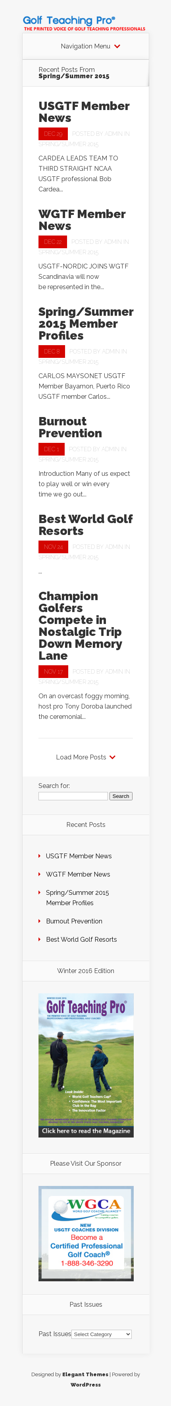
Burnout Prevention (70, 427)
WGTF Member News (81, 220)
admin (114, 134)
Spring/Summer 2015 (68, 144)
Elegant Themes (85, 1374)
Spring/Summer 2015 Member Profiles (85, 323)
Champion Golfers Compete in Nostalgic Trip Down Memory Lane (80, 625)
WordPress (86, 1385)
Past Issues (54, 1334)
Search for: (54, 786)
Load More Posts (81, 757)
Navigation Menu (85, 46)
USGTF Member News (83, 112)
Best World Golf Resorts (85, 525)
